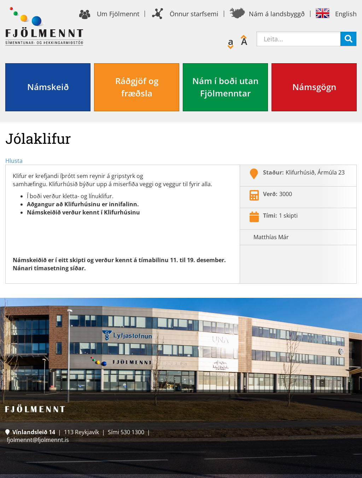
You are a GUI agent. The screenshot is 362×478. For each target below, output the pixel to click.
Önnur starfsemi (194, 14)
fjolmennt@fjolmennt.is (38, 440)
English (346, 14)
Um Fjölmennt (118, 14)
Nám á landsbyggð (277, 14)
